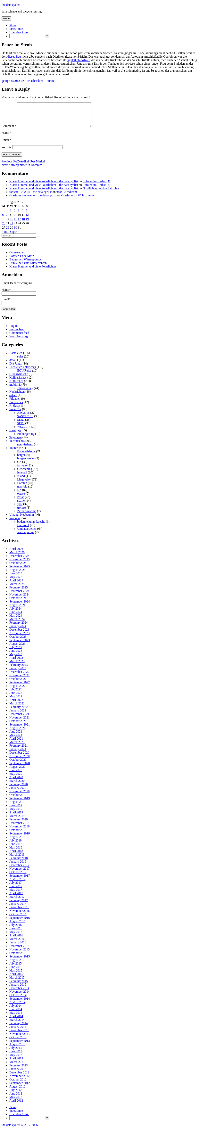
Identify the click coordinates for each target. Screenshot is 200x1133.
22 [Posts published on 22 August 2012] (11, 228)
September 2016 (19, 922)
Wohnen (14, 522)
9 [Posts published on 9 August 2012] (14, 219)
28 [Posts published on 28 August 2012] (7, 232)
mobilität (15, 389)
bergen (21, 459)
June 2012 (15, 1098)
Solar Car (15, 413)
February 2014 (18, 1028)
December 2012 (19, 1077)
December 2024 (19, 595)
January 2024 (17, 630)
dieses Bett (14, 56)
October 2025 (18, 567)
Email (6, 144)
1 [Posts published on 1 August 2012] (11, 215)
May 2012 (15, 1101)
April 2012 (16, 1105)
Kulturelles (16, 385)
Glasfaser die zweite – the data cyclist (33, 200)
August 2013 (17, 1049)
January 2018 (17, 866)
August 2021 (17, 732)
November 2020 (19, 760)
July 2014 (15, 1010)
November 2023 (19, 637)
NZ (19, 494)
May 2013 (15, 1059)
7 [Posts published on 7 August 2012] (7, 219)
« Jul (5, 236)
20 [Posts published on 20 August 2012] (3, 228)
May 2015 (15, 975)
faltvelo (22, 470)
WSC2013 (23, 431)
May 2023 (15, 659)
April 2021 (16, 743)
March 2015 (17, 982)
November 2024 (19, 599)
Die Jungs (15, 368)
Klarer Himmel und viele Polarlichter (32, 271)
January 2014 (17, 1031)
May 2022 (15, 701)
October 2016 (18, 919)
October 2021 (18, 725)
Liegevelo (23, 484)
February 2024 (18, 627)
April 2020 (16, 782)
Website (7, 151)
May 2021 (15, 739)
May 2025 (15, 581)
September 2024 (19, 606)
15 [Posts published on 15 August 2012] (11, 223)
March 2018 (17, 859)
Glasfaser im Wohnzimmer (78, 200)
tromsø (21, 512)
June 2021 (15, 736)
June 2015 (15, 971)
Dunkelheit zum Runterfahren (28, 267)
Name (6, 137)
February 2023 (18, 669)
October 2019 (18, 799)
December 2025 (19, 560)
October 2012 (18, 1084)
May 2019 (15, 813)
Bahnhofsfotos (26, 456)
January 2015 (17, 989)
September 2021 (19, 729)
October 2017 (18, 876)
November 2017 (19, 873)
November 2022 (19, 680)
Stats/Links (16, 28)
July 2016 (15, 929)
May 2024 (15, 620)
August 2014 (17, 1006)
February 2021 (18, 750)
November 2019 (19, 796)
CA (19, 466)
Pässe (12, 25)
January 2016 (17, 947)
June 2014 (15, 1013)
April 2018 (16, 855)
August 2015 (17, 964)
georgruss (8, 80)
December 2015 (19, 950)
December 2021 (19, 718)
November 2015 (19, 954)
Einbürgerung (25, 438)
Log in (13, 330)
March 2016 (17, 943)
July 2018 (15, 845)
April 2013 (16, 1063)
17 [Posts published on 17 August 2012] (19, 223)
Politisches (16, 406)
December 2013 (19, 1035)
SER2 (20, 424)
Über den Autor (19, 32)
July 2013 (15, 1052)
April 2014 (16, 1020)
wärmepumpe (25, 536)
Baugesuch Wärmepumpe (25, 264)
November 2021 (19, 722)
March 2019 (17, 820)
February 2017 (18, 905)
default (13, 364)
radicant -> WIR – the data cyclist (30, 196)
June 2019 (15, 810)
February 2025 (18, 592)
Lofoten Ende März (21, 260)
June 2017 (15, 890)
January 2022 (17, 715)
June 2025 (15, 578)
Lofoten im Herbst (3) (96, 189)
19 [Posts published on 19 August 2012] (27, 223)
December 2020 (19, 757)
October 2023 (18, 641)
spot (19, 508)
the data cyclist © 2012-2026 (20, 1129)
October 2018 (18, 834)
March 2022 (17, 708)
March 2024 (17, 623)
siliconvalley (25, 392)
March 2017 (17, 901)
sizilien (21, 505)
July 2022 (15, 694)
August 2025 (17, 574)
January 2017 (17, 908)
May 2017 (15, 894)
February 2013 (18, 1070)
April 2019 (16, 817)
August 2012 (17, 1091)
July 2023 (15, 651)
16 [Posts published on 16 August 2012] (15, 223)
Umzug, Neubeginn (21, 519)
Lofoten (22, 487)
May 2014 (15, 1017)
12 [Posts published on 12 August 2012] (27, 219)
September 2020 (19, 767)
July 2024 (15, 613)
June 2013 (15, 1056)
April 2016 (16, 940)
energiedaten (25, 449)
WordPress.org (18, 341)
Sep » (13, 236)
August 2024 (17, 609)
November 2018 (19, 831)
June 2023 (15, 655)
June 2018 (15, 848)
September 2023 (19, 644)
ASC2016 (23, 417)
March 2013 (17, 1066)
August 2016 (17, 926)
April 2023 (16, 662)
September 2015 (19, 961)
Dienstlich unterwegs (22, 371)
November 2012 (19, 1080)
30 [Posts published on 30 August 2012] (15, 232)
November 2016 (19, 915)
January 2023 (17, 673)
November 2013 (19, 1038)
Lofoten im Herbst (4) (96, 186)
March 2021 (17, 746)
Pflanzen (14, 403)
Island (21, 480)
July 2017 (15, 887)
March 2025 (17, 588)
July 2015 (15, 968)
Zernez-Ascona (26, 515)
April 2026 (16, 553)
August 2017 (17, 883)
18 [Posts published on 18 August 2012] (23, 223)
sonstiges (15, 435)
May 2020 (15, 778)
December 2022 (19, 676)
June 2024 (15, 616)
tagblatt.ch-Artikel (78, 60)
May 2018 (15, 852)
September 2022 (19, 687)
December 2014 (19, 992)
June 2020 (15, 774)
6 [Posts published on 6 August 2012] (3, 219)
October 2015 (18, 957)
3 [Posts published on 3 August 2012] (18, 215)
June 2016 (15, 933)
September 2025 (19, 571)
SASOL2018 (25, 421)
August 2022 (17, 690)
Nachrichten (36, 80)
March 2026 (17, 557)
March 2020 (17, 785)
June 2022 (15, 697)
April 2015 (16, 978)
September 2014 (19, 1003)
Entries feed (16, 334)
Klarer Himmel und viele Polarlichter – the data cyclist (43, 186)
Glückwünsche (18, 378)
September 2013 (19, 1045)
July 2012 (15, 1094)
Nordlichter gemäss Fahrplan (101, 193)
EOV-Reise (24, 375)
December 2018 (19, 827)
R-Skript (14, 410)
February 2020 (18, 789)
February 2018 (18, 862)
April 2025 (16, 585)
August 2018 (17, 841)
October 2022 (18, 683)
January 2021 (17, 753)
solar (20, 361)
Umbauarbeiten (27, 533)
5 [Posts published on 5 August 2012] (26, 215)
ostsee (13, 399)
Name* (19, 296)
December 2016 (19, 912)
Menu (6, 18)
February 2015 (18, 985)
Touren (49, 80)
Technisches (17, 445)
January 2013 (17, 1073)
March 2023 (17, 666)
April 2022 (16, 704)
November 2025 (19, 564)
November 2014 (19, 996)
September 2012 (19, 1087)
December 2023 (19, 634)
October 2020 (18, 764)
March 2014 (17, 1024)
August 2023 (17, 648)
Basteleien (15, 357)
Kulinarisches (18, 382)
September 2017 (19, 880)
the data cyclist (11, 4)
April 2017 (16, 897)
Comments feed (19, 337)
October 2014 (18, 999)
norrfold (22, 491)
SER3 (20, 428)
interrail (22, 477)
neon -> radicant (66, 196)
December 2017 (19, 869)
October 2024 (18, 602)
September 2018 (19, 838)
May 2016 (15, 936)
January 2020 (17, 792)
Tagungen (15, 442)
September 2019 (19, 803)
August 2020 (17, 771)
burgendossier (26, 463)
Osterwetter (16, 257)
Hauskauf (23, 529)
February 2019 (18, 824)
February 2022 (18, 711)
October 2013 (18, 1042)
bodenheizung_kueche (31, 526)
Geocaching (24, 473)
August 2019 (17, 806)
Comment (9, 130)
